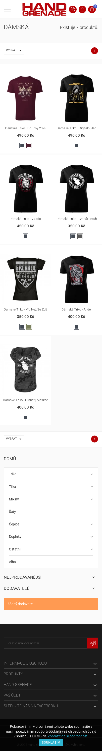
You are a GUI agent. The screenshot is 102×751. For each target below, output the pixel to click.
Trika (12, 474)
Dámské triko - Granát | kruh (76, 219)
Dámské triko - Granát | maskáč (25, 400)
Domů (10, 458)
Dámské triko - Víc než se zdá (25, 309)
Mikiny (14, 499)
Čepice (14, 524)
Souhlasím (51, 742)
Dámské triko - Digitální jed (76, 128)
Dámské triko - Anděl (76, 309)
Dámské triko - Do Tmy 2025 (25, 128)
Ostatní (14, 549)
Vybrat (15, 50)
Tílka (12, 487)
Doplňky (15, 537)
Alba (12, 562)
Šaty (12, 512)
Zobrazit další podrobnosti (68, 736)
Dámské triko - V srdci (25, 219)
